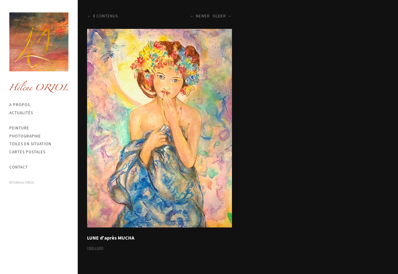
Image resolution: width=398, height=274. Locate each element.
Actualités (21, 112)
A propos (19, 104)
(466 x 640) (95, 247)
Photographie (25, 136)
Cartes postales (27, 152)
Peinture (19, 128)
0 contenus (105, 16)
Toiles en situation (30, 143)
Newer (203, 16)
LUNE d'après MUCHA (110, 238)
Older (219, 16)
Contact (18, 167)
